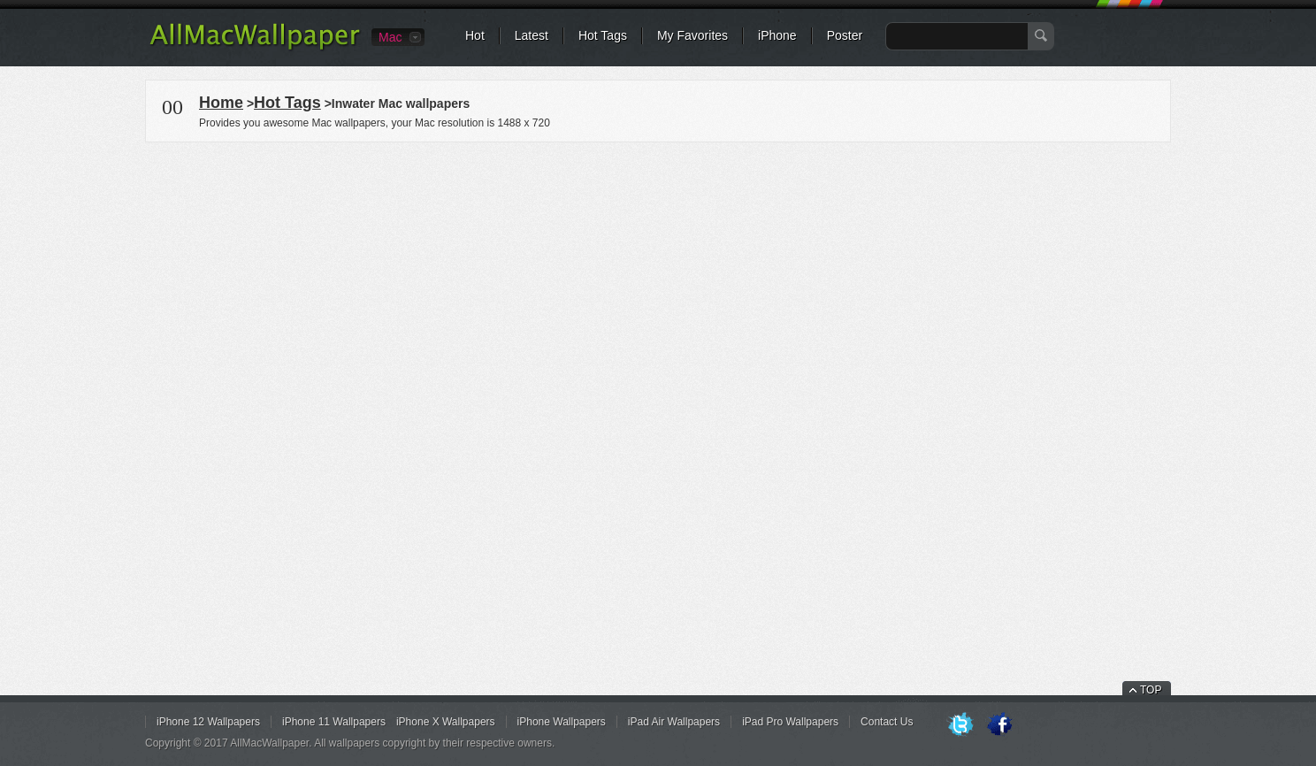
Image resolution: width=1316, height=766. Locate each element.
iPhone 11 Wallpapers (334, 722)
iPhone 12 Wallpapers (208, 722)
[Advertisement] (658, 269)
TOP (1150, 690)
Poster (844, 35)
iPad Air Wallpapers (674, 722)
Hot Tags (602, 35)
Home (221, 102)
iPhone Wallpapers (561, 722)
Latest (531, 35)
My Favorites (692, 35)
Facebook (999, 725)
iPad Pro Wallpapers (790, 722)
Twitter (960, 725)
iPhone (777, 35)
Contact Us (887, 722)
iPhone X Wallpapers (445, 722)
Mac (390, 37)
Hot (475, 35)
